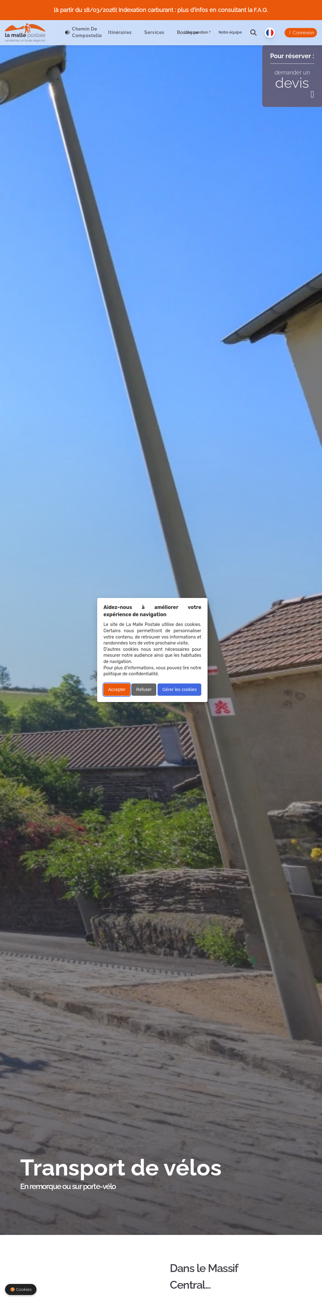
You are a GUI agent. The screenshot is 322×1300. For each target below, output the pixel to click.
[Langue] (270, 33)
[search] (253, 32)
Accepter (116, 689)
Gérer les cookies (179, 689)
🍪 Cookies (20, 1289)
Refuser (144, 689)
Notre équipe (230, 32)
